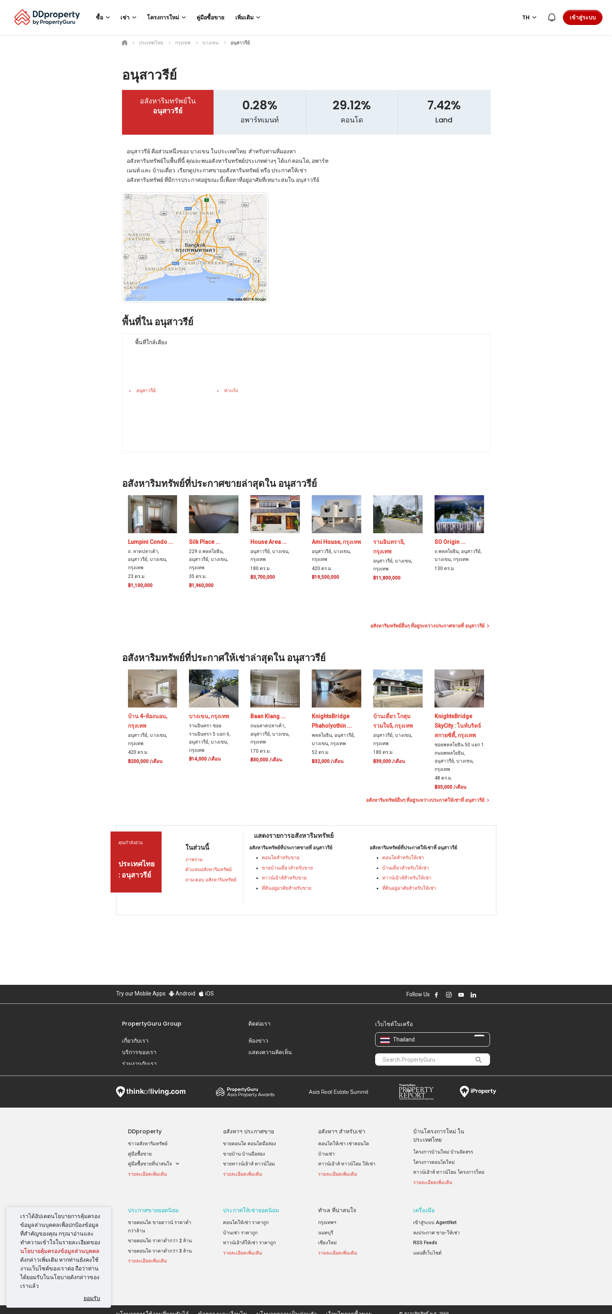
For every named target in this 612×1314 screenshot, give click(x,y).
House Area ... (268, 542)
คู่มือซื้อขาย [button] (210, 17)
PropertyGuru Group (151, 1024)
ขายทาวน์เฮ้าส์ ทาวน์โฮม (249, 1164)
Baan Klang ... (268, 716)
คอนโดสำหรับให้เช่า (403, 857)
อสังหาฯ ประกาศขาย (248, 1131)
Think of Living (150, 1091)
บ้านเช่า (326, 1154)
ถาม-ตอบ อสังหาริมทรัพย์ (210, 880)
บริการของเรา (139, 1052)
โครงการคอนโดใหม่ (434, 1162)
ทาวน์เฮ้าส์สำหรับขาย (284, 878)
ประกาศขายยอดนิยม (153, 1208)
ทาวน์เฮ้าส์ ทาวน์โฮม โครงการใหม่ (448, 1172)
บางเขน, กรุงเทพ (209, 716)
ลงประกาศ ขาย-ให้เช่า (436, 1231)
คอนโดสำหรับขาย (280, 857)
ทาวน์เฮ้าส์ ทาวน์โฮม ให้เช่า (347, 1164)
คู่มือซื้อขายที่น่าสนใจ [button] (154, 1164)
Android (182, 993)
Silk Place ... (204, 542)
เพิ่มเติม (249, 17)
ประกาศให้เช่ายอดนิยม (251, 1208)
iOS (206, 993)
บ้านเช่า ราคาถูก (240, 1231)
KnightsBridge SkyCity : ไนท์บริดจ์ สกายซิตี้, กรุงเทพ (458, 725)
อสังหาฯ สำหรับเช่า (341, 1131)
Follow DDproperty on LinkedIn (473, 994)
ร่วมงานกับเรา (139, 1063)
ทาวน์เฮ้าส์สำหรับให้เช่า (406, 878)
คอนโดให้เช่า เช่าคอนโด (343, 1143)
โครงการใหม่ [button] (168, 17)
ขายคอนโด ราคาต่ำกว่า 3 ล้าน (160, 1249)
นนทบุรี (325, 1231)
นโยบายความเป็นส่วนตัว (286, 1296)
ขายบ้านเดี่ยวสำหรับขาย (287, 868)
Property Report (416, 1092)
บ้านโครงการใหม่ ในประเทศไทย (438, 1135)
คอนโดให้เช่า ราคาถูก (246, 1220)
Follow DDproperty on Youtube (461, 994)
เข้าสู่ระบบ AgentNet (435, 1220)
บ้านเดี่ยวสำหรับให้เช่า (405, 868)
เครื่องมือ (424, 1208)
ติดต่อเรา (259, 1024)
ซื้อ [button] (104, 17)
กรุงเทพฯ (327, 1220)
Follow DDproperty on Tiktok (493, 995)
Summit (338, 1092)
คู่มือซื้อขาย (140, 1154)
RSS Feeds (425, 1241)
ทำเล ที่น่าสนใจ (337, 1208)
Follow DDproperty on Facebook (436, 994)
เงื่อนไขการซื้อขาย (349, 1296)
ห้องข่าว (258, 1040)
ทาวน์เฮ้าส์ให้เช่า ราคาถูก (249, 1241)
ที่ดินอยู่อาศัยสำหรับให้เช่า (409, 888)
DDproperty (145, 1131)
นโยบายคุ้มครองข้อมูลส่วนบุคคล (59, 1251)
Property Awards (245, 1092)
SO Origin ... (450, 542)
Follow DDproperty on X (484, 995)
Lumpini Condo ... (150, 542)
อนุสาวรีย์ (146, 390)
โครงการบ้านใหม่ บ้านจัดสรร (443, 1152)
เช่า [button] (129, 17)
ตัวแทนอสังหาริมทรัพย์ (208, 869)
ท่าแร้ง (231, 390)
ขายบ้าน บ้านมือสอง (244, 1154)
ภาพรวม (194, 859)
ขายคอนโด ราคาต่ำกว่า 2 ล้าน (160, 1239)
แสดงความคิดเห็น (270, 1052)
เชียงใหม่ (327, 1241)
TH (530, 17)
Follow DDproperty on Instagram (449, 994)
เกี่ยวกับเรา (135, 1040)
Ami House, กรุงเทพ (336, 542)
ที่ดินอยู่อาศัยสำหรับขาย (286, 888)
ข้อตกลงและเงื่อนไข (222, 1296)
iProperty (478, 1092)
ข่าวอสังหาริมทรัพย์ (148, 1143)
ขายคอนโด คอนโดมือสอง (249, 1143)
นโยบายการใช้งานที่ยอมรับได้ (152, 1296)
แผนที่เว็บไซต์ (427, 1251)
